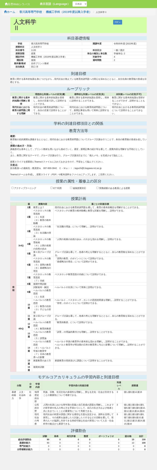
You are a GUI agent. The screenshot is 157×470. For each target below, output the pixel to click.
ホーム (9, 12)
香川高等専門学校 (30, 12)
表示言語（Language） (55, 4)
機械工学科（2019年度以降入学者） (69, 12)
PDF (117, 22)
